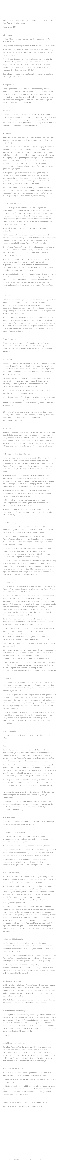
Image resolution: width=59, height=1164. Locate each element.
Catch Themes (46, 1159)
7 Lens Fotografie (9, 3)
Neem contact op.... (12, 1149)
